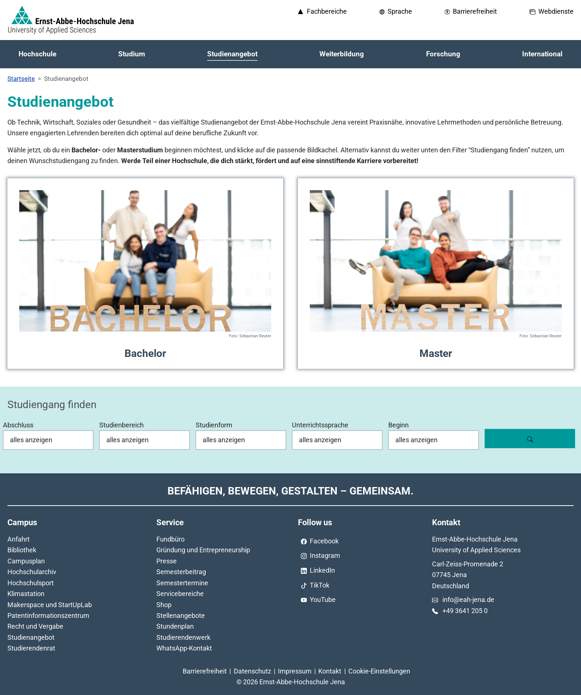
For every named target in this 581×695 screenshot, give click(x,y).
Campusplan (26, 561)
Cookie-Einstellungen (379, 671)
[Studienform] (241, 440)
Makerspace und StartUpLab (49, 605)
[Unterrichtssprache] (337, 440)
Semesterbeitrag (181, 572)
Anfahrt (18, 539)
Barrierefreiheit (205, 671)
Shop (164, 605)
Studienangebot (30, 637)
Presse (166, 561)
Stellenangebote (180, 615)
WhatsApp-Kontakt (184, 648)
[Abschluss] (48, 440)
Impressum (295, 671)
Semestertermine (182, 583)
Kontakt (329, 671)
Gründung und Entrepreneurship (203, 550)
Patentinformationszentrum (48, 615)
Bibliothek (21, 550)
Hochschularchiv (31, 572)
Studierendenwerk (183, 637)
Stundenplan (175, 626)
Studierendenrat (31, 648)
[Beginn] (433, 440)
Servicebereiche (180, 594)
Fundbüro (170, 539)
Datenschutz (252, 671)
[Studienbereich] (144, 440)
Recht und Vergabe (35, 626)
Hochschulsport (30, 583)
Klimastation (25, 594)
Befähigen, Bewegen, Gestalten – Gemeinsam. (290, 491)
